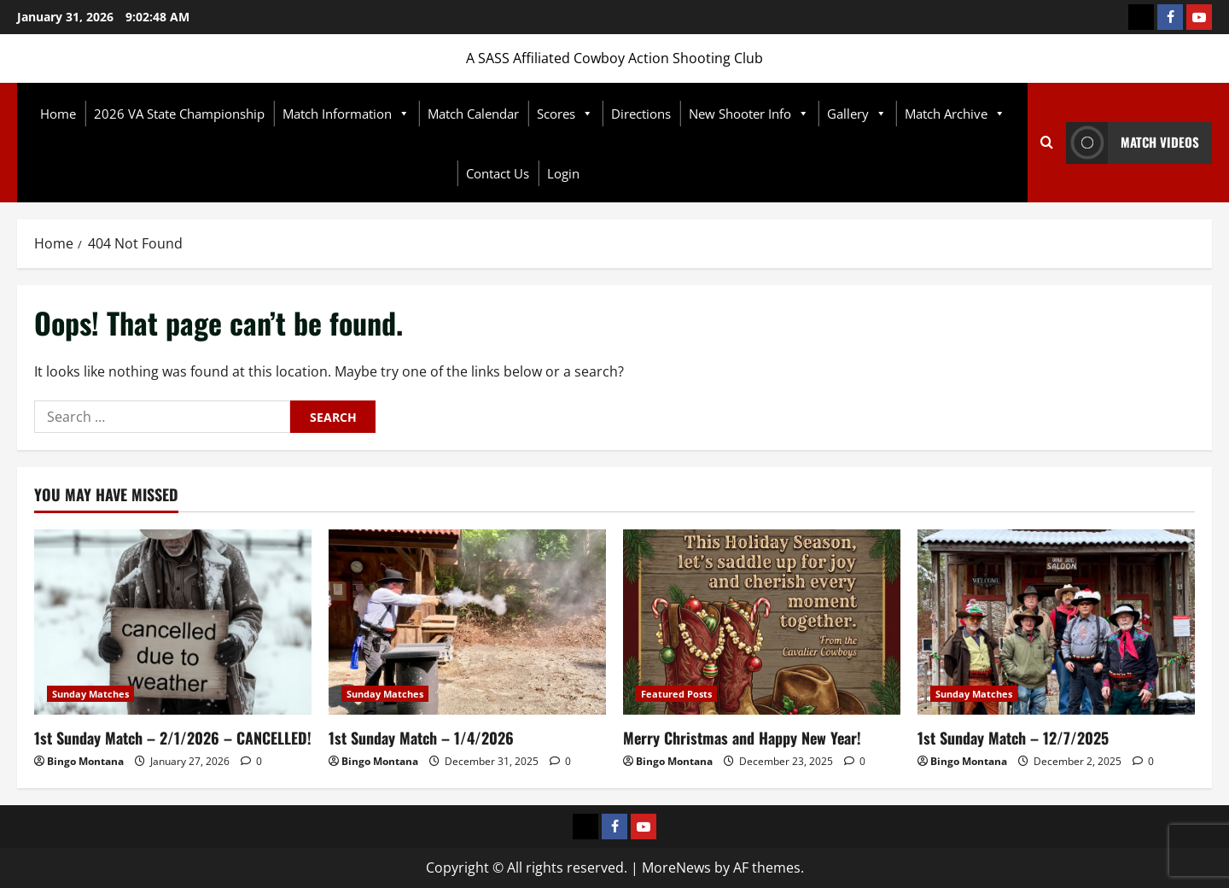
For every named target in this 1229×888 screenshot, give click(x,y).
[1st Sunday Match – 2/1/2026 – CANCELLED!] (173, 622)
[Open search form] (1046, 142)
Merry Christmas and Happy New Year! (742, 738)
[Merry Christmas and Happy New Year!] (761, 622)
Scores (565, 113)
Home (58, 113)
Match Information (346, 113)
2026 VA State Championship (179, 113)
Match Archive (955, 113)
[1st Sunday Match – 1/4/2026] (467, 622)
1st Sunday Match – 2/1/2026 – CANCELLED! (173, 738)
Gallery (857, 113)
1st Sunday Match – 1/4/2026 (421, 738)
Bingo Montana (85, 761)
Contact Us (497, 173)
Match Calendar (473, 113)
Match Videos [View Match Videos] (1132, 143)
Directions (641, 113)
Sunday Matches (90, 693)
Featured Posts (676, 693)
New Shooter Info (749, 113)
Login (563, 173)
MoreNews (676, 867)
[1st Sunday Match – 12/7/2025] (1056, 622)
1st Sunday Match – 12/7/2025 (1013, 738)
